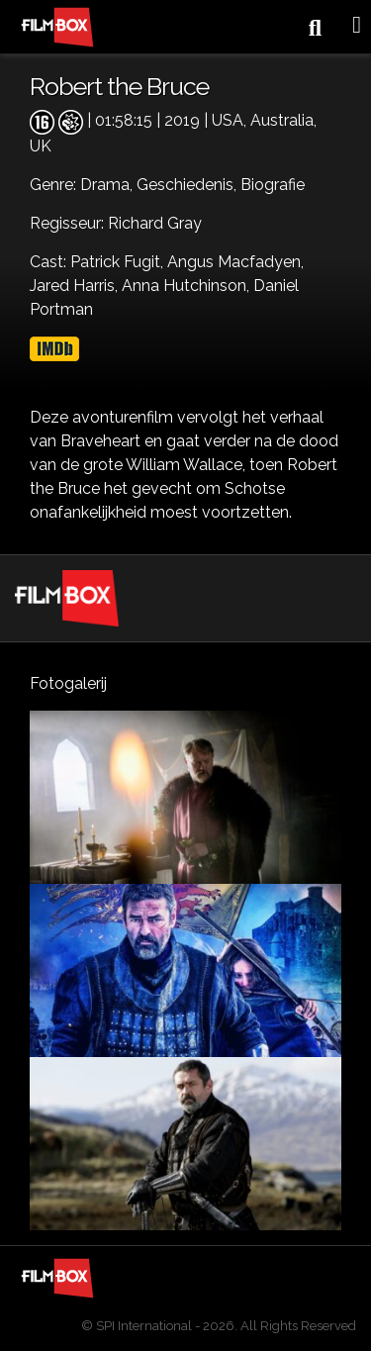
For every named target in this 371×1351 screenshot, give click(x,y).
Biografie (272, 184)
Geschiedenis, (188, 184)
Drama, (108, 184)
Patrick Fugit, (118, 261)
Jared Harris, (76, 285)
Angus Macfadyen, (235, 261)
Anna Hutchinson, (187, 285)
